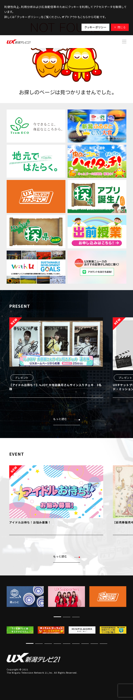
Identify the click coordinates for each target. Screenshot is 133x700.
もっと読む (66, 419)
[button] (57, 616)
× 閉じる (120, 27)
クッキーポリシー (95, 27)
